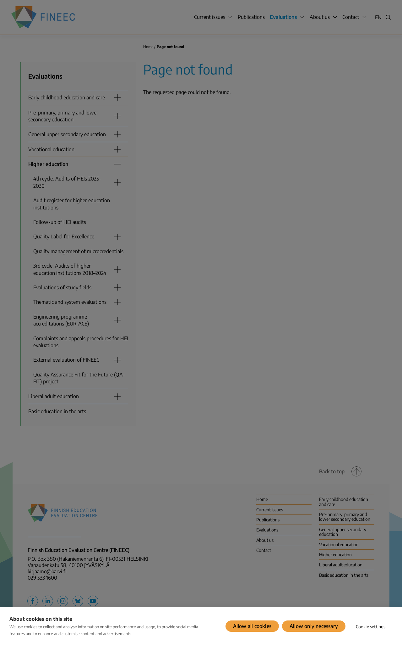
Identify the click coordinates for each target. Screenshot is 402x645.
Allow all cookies (252, 626)
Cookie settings (371, 626)
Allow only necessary (314, 626)
